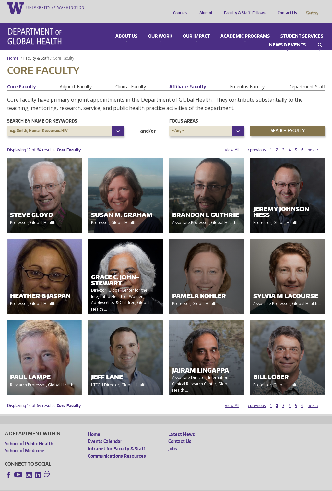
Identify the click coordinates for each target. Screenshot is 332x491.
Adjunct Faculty (76, 77)
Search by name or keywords (42, 112)
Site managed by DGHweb (155, 486)
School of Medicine (24, 441)
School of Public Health (29, 434)
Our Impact (196, 27)
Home (12, 49)
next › (313, 140)
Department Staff (306, 77)
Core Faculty (21, 77)
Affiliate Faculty (187, 77)
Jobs (172, 439)
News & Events (287, 36)
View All (232, 140)
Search (320, 36)
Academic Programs (245, 27)
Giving (311, 7)
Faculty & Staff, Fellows (243, 7)
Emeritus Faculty (247, 77)
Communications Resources (117, 446)
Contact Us (285, 7)
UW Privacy (90, 486)
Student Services (301, 27)
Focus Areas (183, 112)
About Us (126, 27)
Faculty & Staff (36, 49)
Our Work (160, 27)
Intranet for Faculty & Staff (116, 439)
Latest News (181, 425)
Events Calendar (105, 432)
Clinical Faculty (130, 77)
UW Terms (117, 486)
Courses (179, 7)
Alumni (204, 7)
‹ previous (257, 140)
